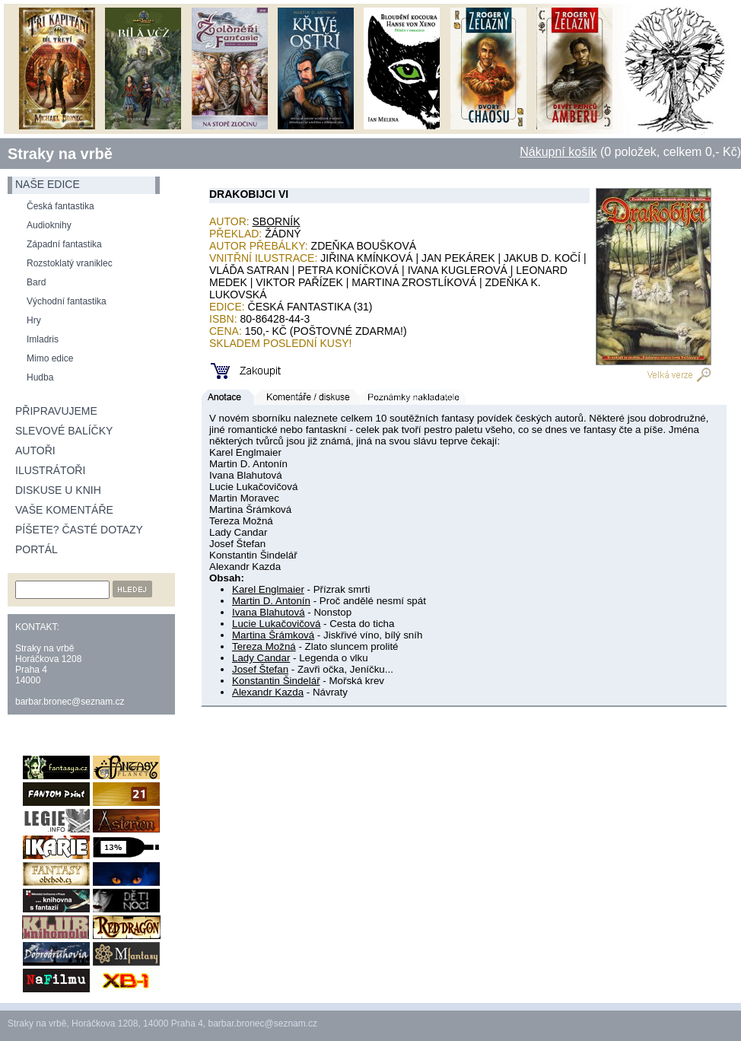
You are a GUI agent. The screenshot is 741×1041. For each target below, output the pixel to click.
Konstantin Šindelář (276, 680)
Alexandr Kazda (268, 692)
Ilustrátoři (50, 470)
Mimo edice (50, 358)
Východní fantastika (67, 301)
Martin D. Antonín (271, 600)
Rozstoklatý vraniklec (70, 263)
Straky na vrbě (60, 153)
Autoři (35, 450)
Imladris (43, 339)
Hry (34, 320)
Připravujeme (56, 411)
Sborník (277, 221)
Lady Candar (261, 658)
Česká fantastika (60, 206)
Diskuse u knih (58, 490)
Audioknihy (49, 225)
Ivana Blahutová (268, 612)
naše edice (47, 184)
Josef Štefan (260, 669)
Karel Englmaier (268, 589)
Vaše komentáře (64, 510)
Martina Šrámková (273, 635)
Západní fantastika (64, 244)
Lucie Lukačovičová (276, 623)
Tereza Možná (264, 646)
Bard (36, 282)
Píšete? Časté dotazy (79, 530)
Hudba (40, 377)
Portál (36, 549)
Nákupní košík (558, 151)
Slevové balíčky (64, 431)
